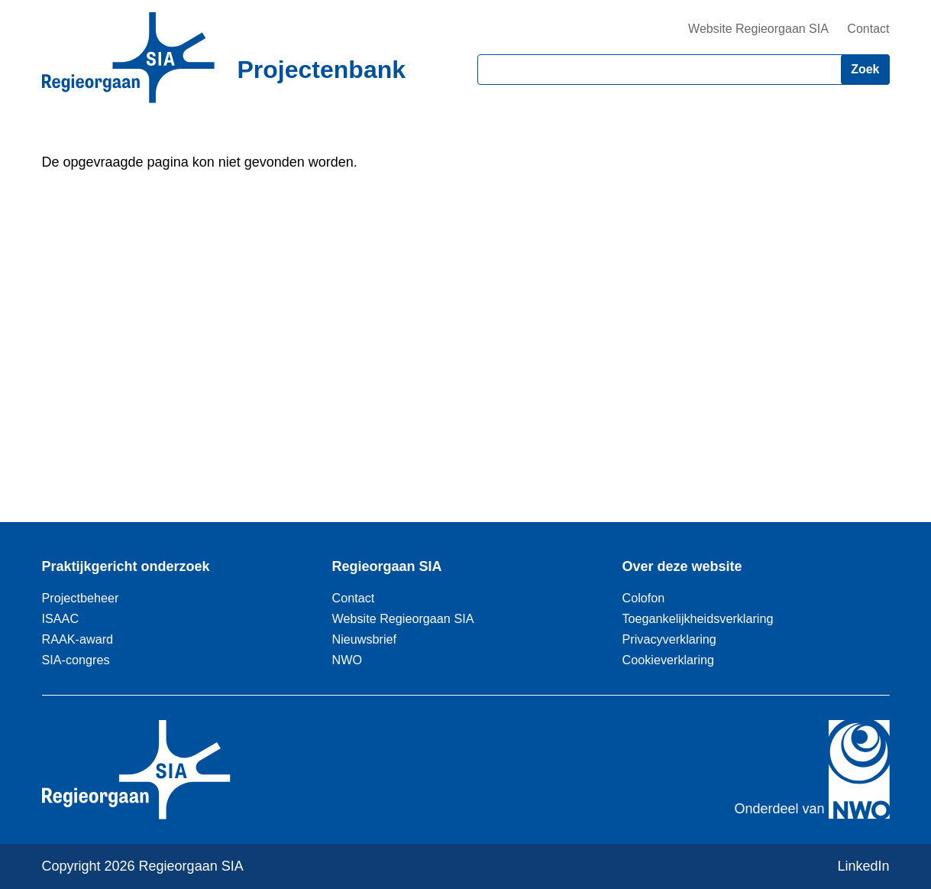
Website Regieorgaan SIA (758, 28)
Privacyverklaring (669, 639)
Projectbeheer (80, 598)
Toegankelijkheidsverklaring (698, 618)
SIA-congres (76, 660)
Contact (868, 28)
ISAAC (60, 618)
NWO (347, 660)
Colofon (643, 598)
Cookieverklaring (668, 660)
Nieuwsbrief (364, 639)
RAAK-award (78, 639)
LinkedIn (863, 866)
